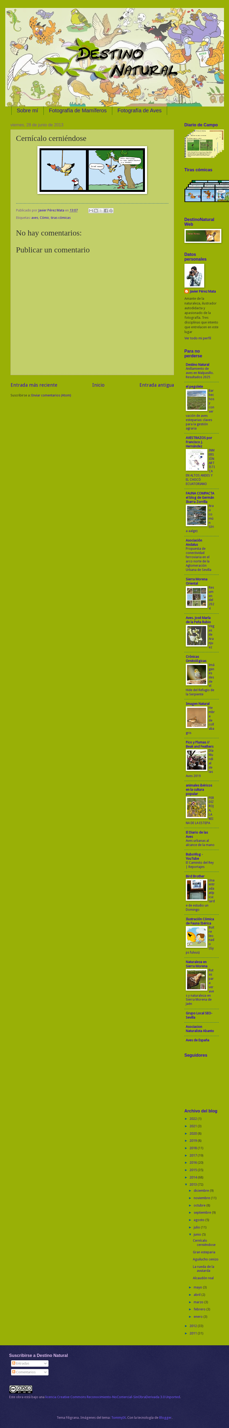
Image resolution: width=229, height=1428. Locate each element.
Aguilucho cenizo (205, 1259)
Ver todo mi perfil (197, 338)
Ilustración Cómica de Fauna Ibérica (200, 921)
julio (197, 1227)
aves (34, 218)
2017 (193, 1155)
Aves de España (197, 1040)
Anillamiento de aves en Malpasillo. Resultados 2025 (200, 373)
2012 (193, 1326)
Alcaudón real (203, 1278)
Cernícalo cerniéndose (204, 1242)
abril (197, 1295)
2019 (193, 1141)
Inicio (98, 385)
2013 (193, 1184)
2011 (193, 1333)
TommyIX (118, 1418)
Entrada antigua (156, 385)
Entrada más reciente (34, 385)
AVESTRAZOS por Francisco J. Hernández (199, 442)
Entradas (20, 1363)
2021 (193, 1126)
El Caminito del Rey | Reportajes (200, 865)
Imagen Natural (197, 704)
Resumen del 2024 (211, 598)
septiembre (203, 1212)
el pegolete (194, 387)
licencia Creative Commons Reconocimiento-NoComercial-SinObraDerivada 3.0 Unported (112, 1397)
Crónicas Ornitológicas (196, 659)
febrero (200, 1309)
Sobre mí (27, 110)
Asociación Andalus (194, 542)
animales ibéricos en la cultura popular (199, 789)
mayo (198, 1287)
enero (198, 1317)
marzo (199, 1302)
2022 (193, 1119)
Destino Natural (197, 365)
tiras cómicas (61, 218)
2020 (193, 1133)
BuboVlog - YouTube (194, 856)
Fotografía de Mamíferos (78, 110)
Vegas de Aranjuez (211, 636)
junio (198, 1234)
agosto (199, 1220)
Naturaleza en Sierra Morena (196, 964)
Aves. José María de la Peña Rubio (198, 620)
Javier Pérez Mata (203, 291)
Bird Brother (195, 876)
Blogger (165, 1418)
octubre (200, 1205)
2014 (193, 1177)
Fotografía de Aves (140, 110)
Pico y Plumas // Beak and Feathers (199, 744)
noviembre (202, 1198)
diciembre (202, 1191)
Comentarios (24, 1372)
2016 (193, 1162)
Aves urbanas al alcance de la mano (200, 843)
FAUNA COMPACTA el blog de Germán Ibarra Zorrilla (200, 497)
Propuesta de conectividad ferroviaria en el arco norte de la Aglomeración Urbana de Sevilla (198, 559)
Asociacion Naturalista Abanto (200, 1029)
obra (19, 1397)
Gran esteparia (204, 1252)
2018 (193, 1148)
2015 (193, 1170)
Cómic (44, 218)
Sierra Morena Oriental (196, 581)
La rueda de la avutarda (203, 1269)
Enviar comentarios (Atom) (51, 395)
